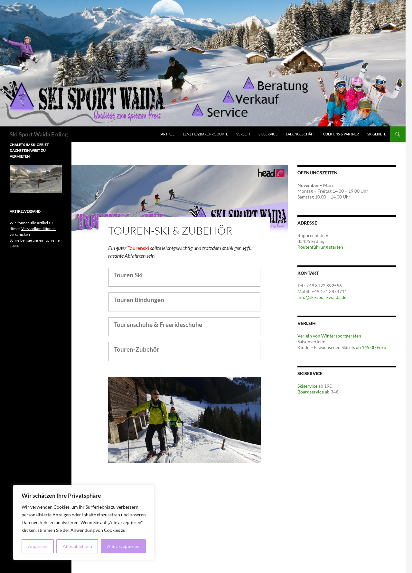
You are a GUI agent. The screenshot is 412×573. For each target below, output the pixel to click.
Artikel (167, 134)
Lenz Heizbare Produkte (205, 134)
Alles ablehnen (77, 546)
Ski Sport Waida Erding (39, 134)
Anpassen (37, 546)
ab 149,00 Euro (371, 347)
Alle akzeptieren (123, 546)
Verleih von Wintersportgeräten (329, 335)
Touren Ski (128, 275)
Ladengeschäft (300, 134)
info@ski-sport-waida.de (321, 297)
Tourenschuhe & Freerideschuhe (158, 324)
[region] (83, 522)
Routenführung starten (320, 247)
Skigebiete (376, 134)
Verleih (243, 134)
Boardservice (310, 391)
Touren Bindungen (139, 299)
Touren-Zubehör (136, 349)
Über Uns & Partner (341, 134)
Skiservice (267, 134)
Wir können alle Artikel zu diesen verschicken (33, 228)
